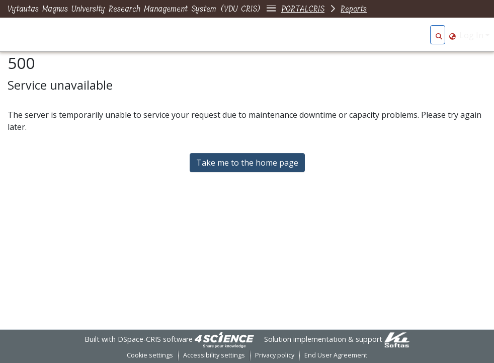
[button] (439, 35)
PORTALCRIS (302, 9)
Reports (354, 9)
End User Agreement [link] (335, 355)
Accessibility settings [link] (214, 355)
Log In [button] (472, 35)
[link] (224, 339)
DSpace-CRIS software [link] (155, 339)
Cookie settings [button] (150, 355)
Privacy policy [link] (274, 355)
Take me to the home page (247, 162)
